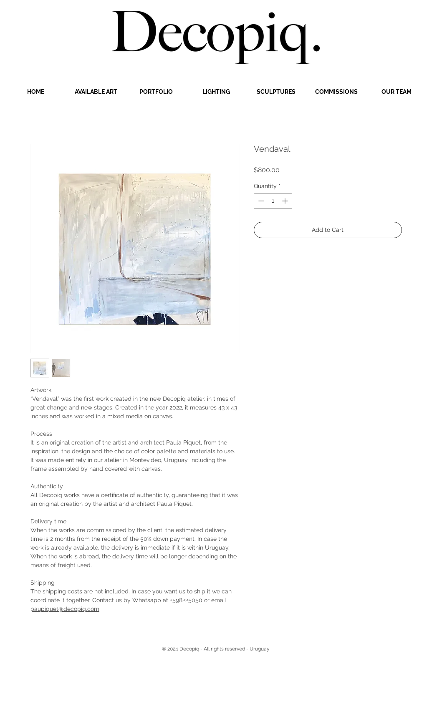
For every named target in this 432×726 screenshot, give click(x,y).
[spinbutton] (272, 200)
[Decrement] (260, 200)
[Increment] (285, 200)
